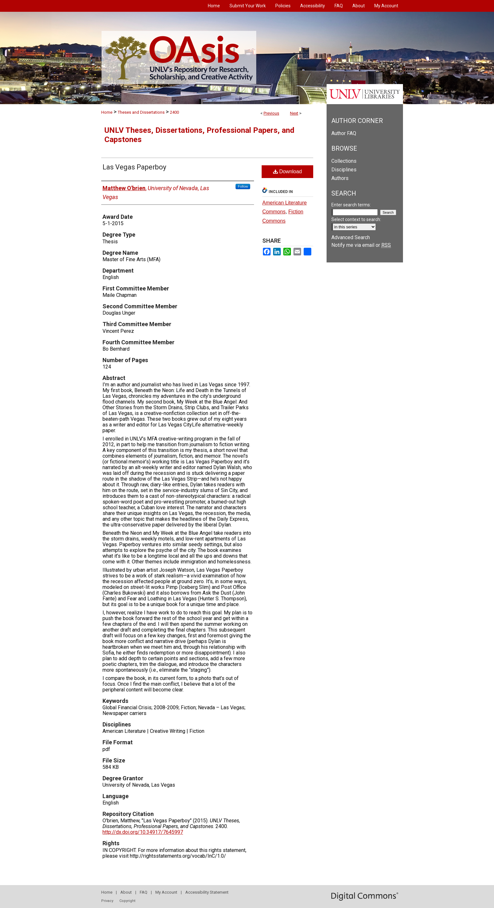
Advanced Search (350, 237)
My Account (166, 892)
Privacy (107, 901)
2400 (174, 112)
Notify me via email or (361, 245)
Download (287, 171)
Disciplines (343, 170)
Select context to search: (356, 219)
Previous (271, 113)
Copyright (127, 901)
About (126, 892)
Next (294, 113)
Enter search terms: (351, 204)
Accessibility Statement (207, 892)
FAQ (143, 892)
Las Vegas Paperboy (134, 167)
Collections (343, 161)
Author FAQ (343, 133)
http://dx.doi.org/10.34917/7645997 (142, 832)
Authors (340, 178)
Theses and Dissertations (141, 112)
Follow (243, 186)
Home (106, 112)
